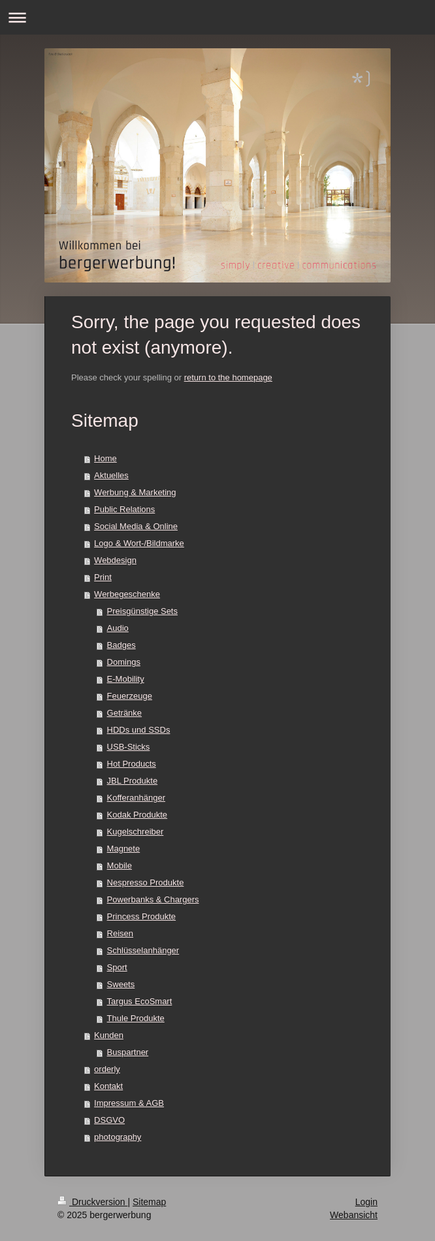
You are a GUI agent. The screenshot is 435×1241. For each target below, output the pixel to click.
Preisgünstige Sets (142, 611)
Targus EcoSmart (139, 1001)
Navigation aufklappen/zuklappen (217, 17)
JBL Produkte (132, 781)
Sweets (121, 984)
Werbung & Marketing (135, 492)
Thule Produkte (136, 1018)
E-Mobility (125, 679)
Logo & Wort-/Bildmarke (139, 543)
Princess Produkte (141, 916)
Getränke (124, 713)
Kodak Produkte (137, 815)
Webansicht (354, 1215)
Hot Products (131, 764)
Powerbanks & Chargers (153, 899)
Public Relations (124, 509)
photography (117, 1137)
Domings (123, 662)
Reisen (120, 933)
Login (366, 1202)
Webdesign (115, 560)
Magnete (123, 848)
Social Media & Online (136, 526)
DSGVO (109, 1120)
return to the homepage (228, 377)
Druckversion (92, 1202)
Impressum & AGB (129, 1103)
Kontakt (108, 1086)
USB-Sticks (128, 747)
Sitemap (149, 1202)
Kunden (108, 1035)
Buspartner (128, 1052)
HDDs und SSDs (138, 730)
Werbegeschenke (127, 594)
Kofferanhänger (136, 798)
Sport (117, 967)
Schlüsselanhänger (143, 950)
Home (105, 458)
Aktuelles (111, 475)
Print (103, 577)
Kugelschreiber (135, 831)
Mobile (119, 865)
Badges (121, 645)
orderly (107, 1069)
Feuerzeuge (129, 696)
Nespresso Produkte (145, 882)
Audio (118, 628)
